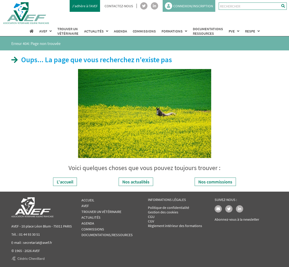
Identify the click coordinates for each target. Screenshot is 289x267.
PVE (234, 31)
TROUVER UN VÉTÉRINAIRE (101, 211)
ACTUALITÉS (96, 31)
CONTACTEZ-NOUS (119, 6)
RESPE (252, 31)
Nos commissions (215, 182)
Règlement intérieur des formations (175, 225)
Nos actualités (135, 182)
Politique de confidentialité (168, 207)
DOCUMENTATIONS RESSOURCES (208, 31)
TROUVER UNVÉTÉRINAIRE (67, 31)
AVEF (45, 31)
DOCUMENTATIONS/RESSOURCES (107, 234)
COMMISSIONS (144, 31)
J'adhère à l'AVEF (85, 6)
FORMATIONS (174, 31)
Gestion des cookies (163, 212)
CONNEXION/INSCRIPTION (189, 6)
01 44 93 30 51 (29, 234)
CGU (151, 216)
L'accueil (65, 182)
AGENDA (120, 31)
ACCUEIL (87, 200)
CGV (151, 221)
